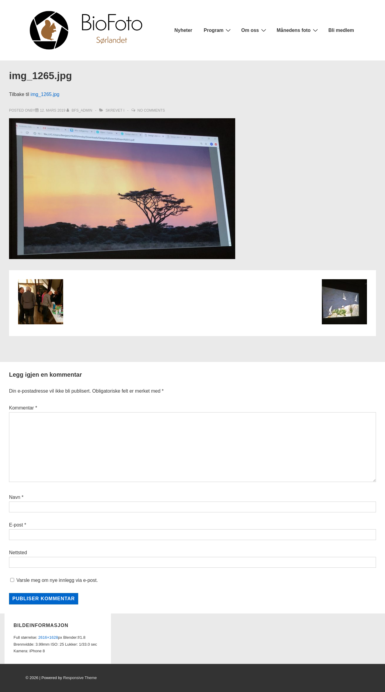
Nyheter (183, 30)
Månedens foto (298, 30)
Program (218, 30)
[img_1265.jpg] (53, 110)
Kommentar (23, 407)
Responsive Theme (80, 677)
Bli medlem (341, 30)
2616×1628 (48, 637)
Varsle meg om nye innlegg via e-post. (57, 580)
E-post (16, 524)
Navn (14, 497)
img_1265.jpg (44, 94)
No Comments (151, 110)
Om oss (254, 30)
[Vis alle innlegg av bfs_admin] (79, 110)
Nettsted (18, 552)
